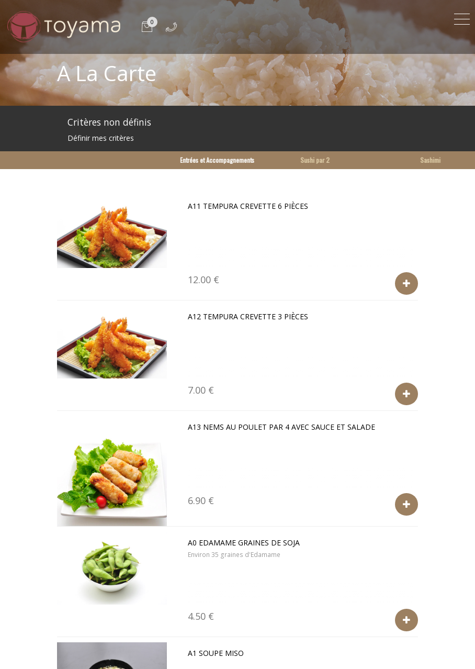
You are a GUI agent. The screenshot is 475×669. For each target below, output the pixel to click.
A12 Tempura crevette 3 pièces (248, 316)
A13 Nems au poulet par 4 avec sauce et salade (281, 427)
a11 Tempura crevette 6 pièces (248, 206)
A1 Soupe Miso (216, 653)
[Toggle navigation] (462, 17)
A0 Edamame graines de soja (244, 543)
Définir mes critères (100, 138)
